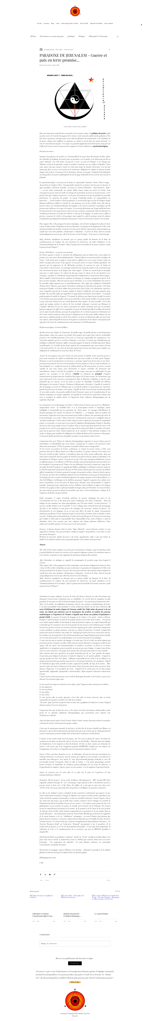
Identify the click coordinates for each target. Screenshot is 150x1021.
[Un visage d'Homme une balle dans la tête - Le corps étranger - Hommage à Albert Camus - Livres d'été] (106, 902)
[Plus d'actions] (109, 49)
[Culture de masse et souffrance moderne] (44, 902)
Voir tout (117, 891)
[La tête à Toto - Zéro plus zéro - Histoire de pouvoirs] (75, 902)
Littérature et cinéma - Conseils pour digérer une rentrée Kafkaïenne (42, 915)
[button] (117, 36)
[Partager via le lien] (54, 874)
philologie (71, 36)
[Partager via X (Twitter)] (45, 874)
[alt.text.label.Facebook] (141, 25)
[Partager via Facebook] (40, 874)
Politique (82, 36)
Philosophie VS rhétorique (98, 36)
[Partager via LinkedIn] (50, 874)
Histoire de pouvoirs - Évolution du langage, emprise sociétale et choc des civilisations (75, 915)
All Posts (33, 36)
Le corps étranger (101, 914)
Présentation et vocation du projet (52, 36)
